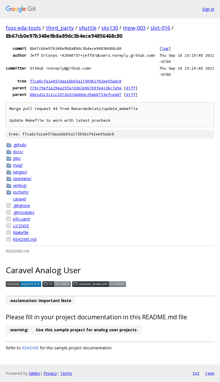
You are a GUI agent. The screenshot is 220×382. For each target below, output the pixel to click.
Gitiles (34, 373)
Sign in (208, 9)
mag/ (18, 165)
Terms (66, 373)
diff (130, 87)
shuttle (88, 27)
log (165, 48)
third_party (60, 27)
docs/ (18, 151)
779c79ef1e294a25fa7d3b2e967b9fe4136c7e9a (75, 87)
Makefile (21, 232)
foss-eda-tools (23, 27)
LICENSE (21, 226)
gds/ (17, 158)
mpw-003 (134, 27)
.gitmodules (23, 212)
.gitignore (21, 205)
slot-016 (160, 27)
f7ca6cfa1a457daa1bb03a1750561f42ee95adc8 (75, 81)
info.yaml (21, 219)
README (30, 348)
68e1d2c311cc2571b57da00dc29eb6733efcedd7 (75, 94)
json (209, 373)
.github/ (20, 144)
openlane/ (22, 178)
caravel (19, 199)
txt (195, 373)
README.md (24, 239)
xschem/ (21, 192)
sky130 (109, 27)
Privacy (50, 373)
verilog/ (20, 185)
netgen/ (20, 172)
